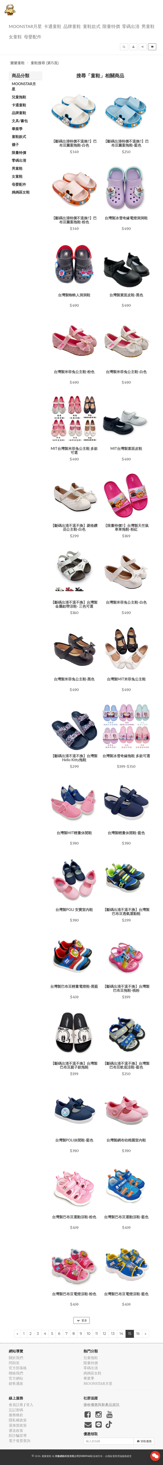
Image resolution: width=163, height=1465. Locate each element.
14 (121, 1333)
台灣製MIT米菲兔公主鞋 (126, 679)
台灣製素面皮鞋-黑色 (126, 295)
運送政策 (16, 1430)
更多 (82, 1320)
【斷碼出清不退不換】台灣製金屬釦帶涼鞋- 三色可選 (74, 604)
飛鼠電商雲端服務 (117, 1456)
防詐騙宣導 (18, 1435)
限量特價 (111, 26)
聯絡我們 (16, 1373)
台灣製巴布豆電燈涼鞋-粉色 (74, 1294)
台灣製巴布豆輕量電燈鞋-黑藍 (74, 986)
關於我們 (16, 1357)
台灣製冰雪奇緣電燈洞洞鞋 (126, 218)
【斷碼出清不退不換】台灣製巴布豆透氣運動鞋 (126, 911)
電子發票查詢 (19, 1440)
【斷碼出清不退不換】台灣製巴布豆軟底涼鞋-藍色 (126, 1065)
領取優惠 (144, 1441)
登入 (29, 1404)
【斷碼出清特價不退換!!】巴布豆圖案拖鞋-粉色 (74, 220)
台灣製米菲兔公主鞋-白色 (126, 371)
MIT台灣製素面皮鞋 (126, 448)
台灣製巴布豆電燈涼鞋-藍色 (126, 1294)
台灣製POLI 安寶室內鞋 (74, 909)
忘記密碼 (16, 1410)
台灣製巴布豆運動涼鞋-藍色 (126, 1217)
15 (129, 1333)
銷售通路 (16, 1383)
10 (88, 1333)
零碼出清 (130, 26)
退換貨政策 (18, 1425)
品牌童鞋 (72, 26)
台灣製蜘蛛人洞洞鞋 (74, 295)
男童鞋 (148, 26)
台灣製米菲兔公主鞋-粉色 (74, 371)
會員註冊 (16, 1404)
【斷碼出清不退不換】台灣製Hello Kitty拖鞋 (74, 758)
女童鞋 (15, 36)
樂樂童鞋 (17, 63)
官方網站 (16, 1378)
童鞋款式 (91, 26)
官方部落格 (18, 1368)
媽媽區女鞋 (21, 192)
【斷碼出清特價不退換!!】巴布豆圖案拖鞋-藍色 (126, 143)
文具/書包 (20, 121)
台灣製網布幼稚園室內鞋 (126, 1140)
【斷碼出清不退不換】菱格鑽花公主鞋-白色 (74, 527)
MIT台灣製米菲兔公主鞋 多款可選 (74, 450)
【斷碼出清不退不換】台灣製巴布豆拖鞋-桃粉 (126, 988)
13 (113, 1333)
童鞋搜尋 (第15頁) (45, 63)
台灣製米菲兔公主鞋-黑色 (74, 679)
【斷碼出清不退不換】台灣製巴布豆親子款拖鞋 (74, 1065)
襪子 (15, 144)
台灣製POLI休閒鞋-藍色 (74, 1140)
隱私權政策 (18, 1420)
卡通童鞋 (52, 26)
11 (96, 1333)
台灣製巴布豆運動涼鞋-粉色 (74, 1217)
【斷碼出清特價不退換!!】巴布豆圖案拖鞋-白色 (74, 143)
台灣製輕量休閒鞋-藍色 (126, 833)
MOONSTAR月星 (25, 26)
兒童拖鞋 (19, 97)
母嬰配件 (32, 36)
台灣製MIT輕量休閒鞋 (74, 833)
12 (104, 1333)
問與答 (14, 1363)
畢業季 (17, 129)
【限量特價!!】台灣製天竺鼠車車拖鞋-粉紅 (126, 527)
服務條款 (16, 1415)
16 (138, 1333)
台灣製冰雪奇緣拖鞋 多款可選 (126, 756)
